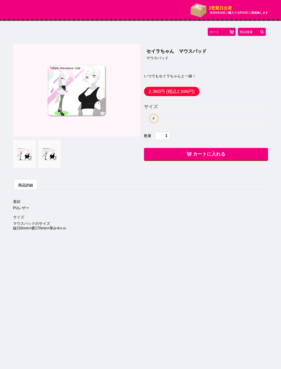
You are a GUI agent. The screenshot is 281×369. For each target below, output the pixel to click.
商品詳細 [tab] (25, 185)
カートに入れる (206, 153)
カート (222, 32)
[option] (153, 118)
